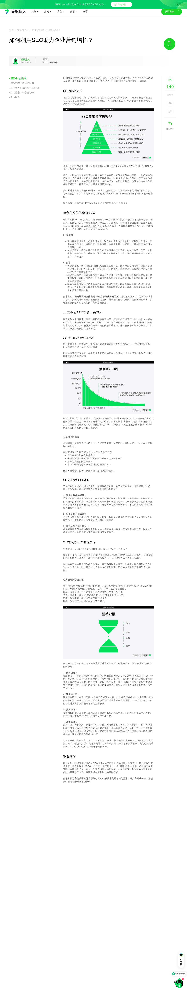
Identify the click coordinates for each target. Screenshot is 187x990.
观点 (11, 30)
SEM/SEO (21, 30)
